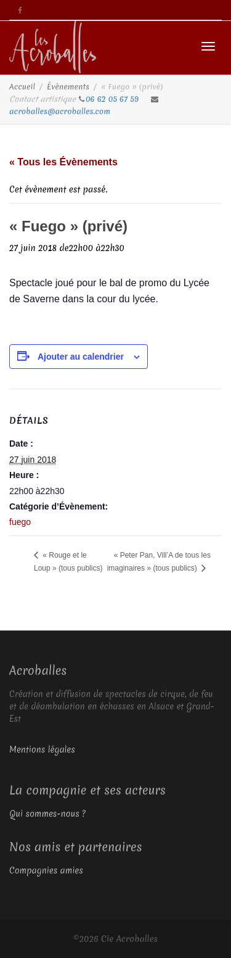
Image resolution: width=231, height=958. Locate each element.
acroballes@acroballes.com (59, 111)
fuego (20, 522)
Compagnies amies (46, 870)
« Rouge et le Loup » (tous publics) (68, 561)
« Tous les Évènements (63, 162)
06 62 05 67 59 (113, 99)
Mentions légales (42, 749)
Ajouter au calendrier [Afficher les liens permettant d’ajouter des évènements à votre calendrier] (81, 356)
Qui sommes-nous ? (47, 813)
